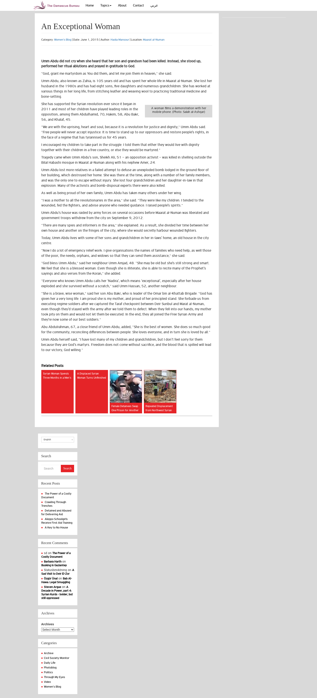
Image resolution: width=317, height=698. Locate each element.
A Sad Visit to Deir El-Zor (57, 571)
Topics (105, 5)
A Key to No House (56, 527)
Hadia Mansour (120, 39)
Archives (47, 624)
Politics (48, 672)
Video (47, 681)
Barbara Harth (52, 561)
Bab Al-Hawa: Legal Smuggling (56, 580)
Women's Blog (62, 39)
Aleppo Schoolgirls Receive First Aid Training (56, 520)
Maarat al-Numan (153, 39)
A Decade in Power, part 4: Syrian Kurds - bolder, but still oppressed (57, 592)
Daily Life (49, 662)
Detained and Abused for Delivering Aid (56, 512)
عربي (154, 5)
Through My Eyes (54, 677)
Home (90, 5)
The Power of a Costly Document (56, 554)
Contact (138, 5)
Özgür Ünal (51, 578)
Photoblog (50, 667)
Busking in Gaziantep (54, 565)
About (122, 5)
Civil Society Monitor (56, 658)
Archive (48, 653)
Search (67, 468)
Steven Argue (52, 587)
